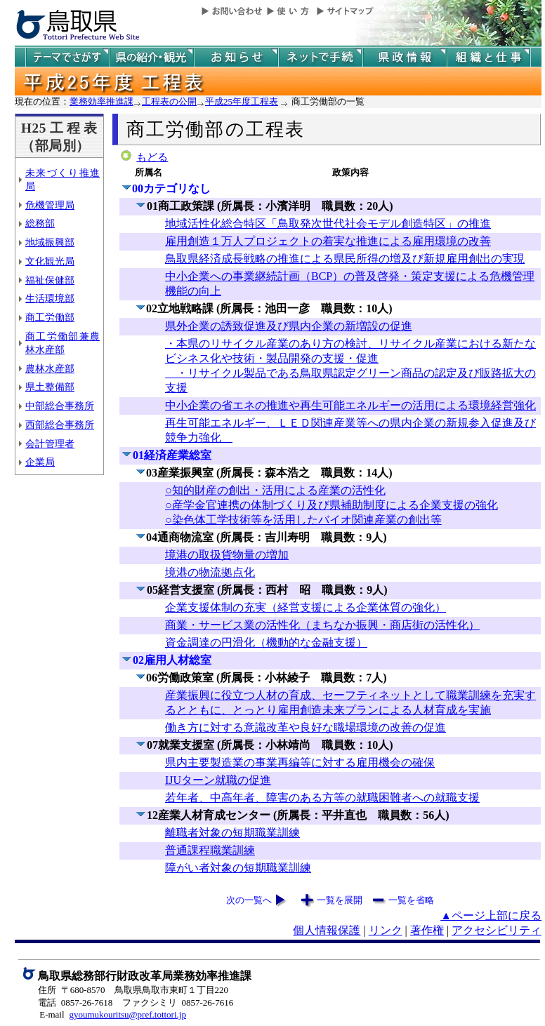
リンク (385, 930)
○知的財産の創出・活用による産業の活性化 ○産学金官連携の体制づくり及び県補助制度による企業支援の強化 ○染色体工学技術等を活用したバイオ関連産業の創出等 (331, 505)
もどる (152, 157)
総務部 (40, 223)
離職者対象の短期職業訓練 (232, 833)
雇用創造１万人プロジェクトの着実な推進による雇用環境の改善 (328, 241)
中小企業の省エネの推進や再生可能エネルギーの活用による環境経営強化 (350, 405)
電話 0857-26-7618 (75, 1002)
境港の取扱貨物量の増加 (227, 555)
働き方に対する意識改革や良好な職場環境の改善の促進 (305, 727)
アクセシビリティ (496, 930)
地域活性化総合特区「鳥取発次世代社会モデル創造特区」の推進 (328, 223)
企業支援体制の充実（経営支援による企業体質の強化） (305, 607)
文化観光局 (49, 261)
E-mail (51, 1014)
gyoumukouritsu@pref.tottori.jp (127, 1014)
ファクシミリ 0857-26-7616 (177, 1002)
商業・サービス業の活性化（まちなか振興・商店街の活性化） (322, 625)
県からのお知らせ (236, 57)
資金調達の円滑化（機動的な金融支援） (266, 642)
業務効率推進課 (101, 101)
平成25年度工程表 (241, 101)
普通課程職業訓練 (210, 850)
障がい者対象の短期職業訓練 (238, 868)
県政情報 (404, 57)
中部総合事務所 (59, 405)
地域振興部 (49, 242)
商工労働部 (49, 317)
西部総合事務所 (59, 424)
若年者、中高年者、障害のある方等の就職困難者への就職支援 (322, 798)
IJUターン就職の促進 (218, 780)
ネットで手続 (320, 57)
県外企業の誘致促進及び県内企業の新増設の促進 (288, 326)
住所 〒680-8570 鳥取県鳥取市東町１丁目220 (133, 990)
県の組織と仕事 (489, 57)
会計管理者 (49, 443)
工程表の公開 (169, 101)
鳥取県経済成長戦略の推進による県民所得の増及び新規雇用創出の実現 (345, 259)
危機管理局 (49, 205)
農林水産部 (49, 368)
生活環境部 (49, 298)
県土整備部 (49, 386)
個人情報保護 (326, 930)
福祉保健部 (49, 280)
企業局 (40, 461)
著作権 (427, 930)
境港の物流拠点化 (210, 572)
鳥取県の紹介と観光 (152, 57)
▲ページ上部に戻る (490, 915)
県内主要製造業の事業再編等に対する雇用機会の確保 (300, 762)
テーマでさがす (67, 57)
